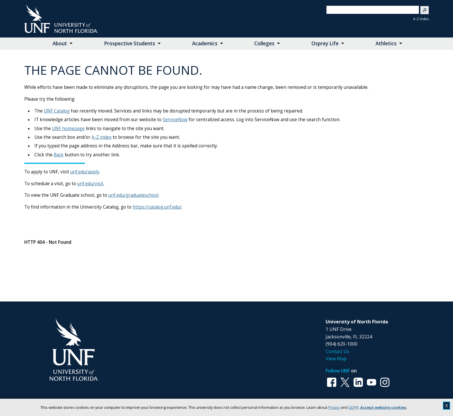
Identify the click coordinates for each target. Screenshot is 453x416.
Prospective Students (129, 43)
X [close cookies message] (446, 405)
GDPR (353, 407)
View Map (336, 358)
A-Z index (102, 137)
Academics (205, 43)
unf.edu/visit (90, 184)
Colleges (264, 43)
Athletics (386, 43)
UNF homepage (68, 128)
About (60, 43)
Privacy (334, 407)
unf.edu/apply (84, 172)
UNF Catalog (57, 111)
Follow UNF (338, 371)
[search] (370, 10)
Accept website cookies (383, 407)
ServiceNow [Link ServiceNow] (175, 120)
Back (59, 155)
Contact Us (337, 351)
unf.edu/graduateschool (133, 195)
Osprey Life (325, 43)
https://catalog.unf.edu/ (157, 207)
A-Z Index (421, 18)
